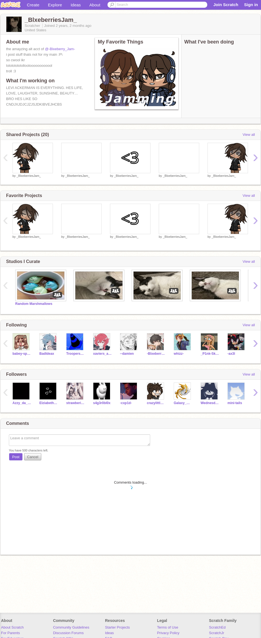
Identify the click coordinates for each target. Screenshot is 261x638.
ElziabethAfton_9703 (48, 403)
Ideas (76, 4)
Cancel (32, 457)
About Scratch (12, 627)
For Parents (10, 633)
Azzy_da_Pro (21, 403)
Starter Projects (117, 627)
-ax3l (231, 354)
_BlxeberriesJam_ (29, 175)
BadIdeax (46, 354)
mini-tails (234, 403)
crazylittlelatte (156, 403)
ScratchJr (216, 633)
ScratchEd (217, 627)
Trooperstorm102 (75, 354)
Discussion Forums (68, 633)
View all (248, 134)
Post (15, 457)
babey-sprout (21, 354)
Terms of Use (167, 627)
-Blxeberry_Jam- (156, 354)
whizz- (179, 354)
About (94, 4)
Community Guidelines (71, 627)
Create (33, 4)
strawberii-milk (75, 403)
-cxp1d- (126, 403)
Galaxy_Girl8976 (183, 403)
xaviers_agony (102, 354)
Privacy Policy (168, 633)
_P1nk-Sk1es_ (210, 354)
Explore (55, 4)
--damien (127, 354)
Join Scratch (225, 4)
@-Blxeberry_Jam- (60, 49)
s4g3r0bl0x (102, 403)
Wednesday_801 (210, 403)
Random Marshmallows (33, 304)
